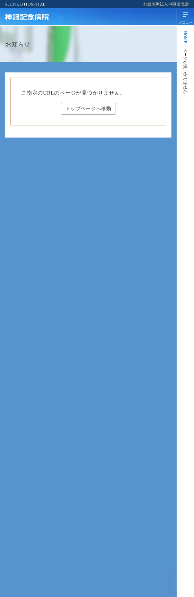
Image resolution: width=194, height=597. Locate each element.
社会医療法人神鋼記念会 (166, 4)
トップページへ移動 (88, 108)
